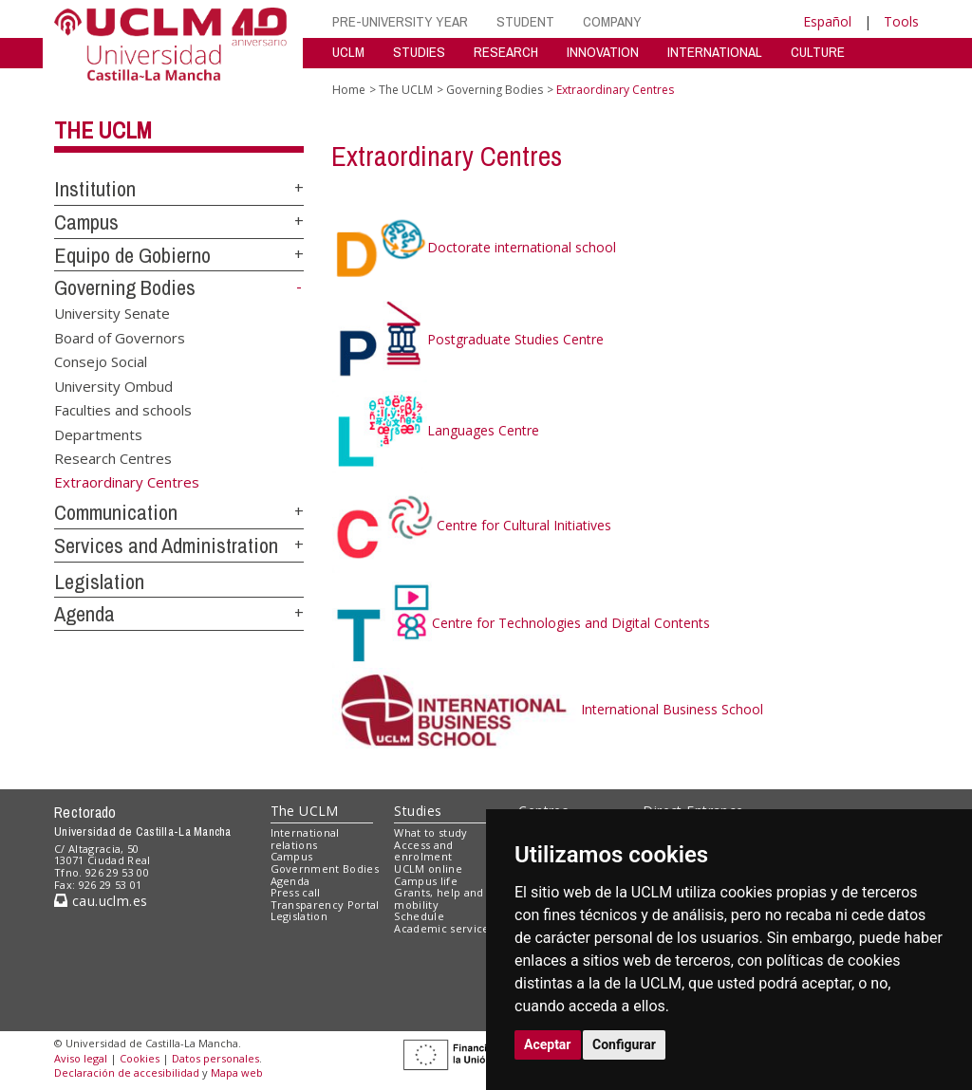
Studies (417, 811)
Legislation (99, 581)
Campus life (426, 881)
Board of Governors (119, 336)
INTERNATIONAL (714, 52)
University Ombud (113, 385)
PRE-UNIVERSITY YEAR (400, 21)
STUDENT (525, 21)
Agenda (84, 614)
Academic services (444, 928)
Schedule (419, 916)
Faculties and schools (123, 409)
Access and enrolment (423, 851)
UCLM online (428, 868)
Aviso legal (80, 1058)
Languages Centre (435, 430)
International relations (305, 838)
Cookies (139, 1058)
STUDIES (419, 52)
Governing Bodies (125, 287)
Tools (901, 21)
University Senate (112, 313)
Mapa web (237, 1072)
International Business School (547, 709)
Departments (98, 433)
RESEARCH (506, 52)
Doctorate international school (474, 247)
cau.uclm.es (100, 901)
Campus (86, 222)
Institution (95, 189)
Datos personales (215, 1058)
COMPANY (612, 21)
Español (827, 21)
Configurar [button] (624, 1044)
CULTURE (818, 52)
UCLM (348, 52)
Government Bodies (325, 868)
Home (348, 90)
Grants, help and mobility (438, 898)
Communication (116, 512)
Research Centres (113, 457)
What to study (430, 832)
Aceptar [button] (547, 1044)
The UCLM (103, 130)
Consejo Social (100, 361)
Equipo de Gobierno (132, 255)
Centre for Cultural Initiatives (471, 525)
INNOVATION (603, 52)
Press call (296, 892)
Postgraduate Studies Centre (468, 339)
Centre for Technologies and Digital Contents (521, 623)
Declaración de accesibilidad (126, 1072)
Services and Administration (166, 545)
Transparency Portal (325, 904)
